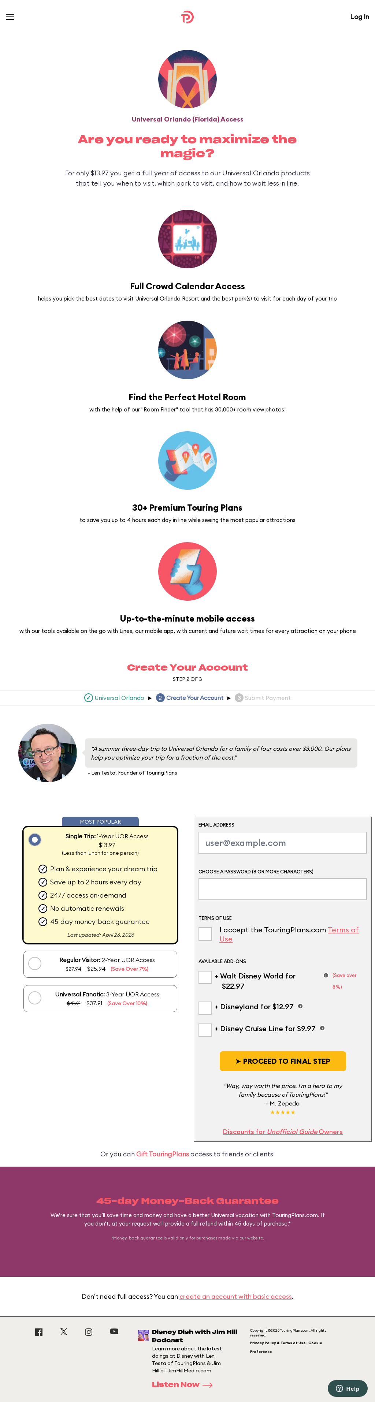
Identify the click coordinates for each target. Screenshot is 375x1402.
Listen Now (184, 1385)
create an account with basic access (235, 1296)
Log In (359, 16)
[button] (283, 1061)
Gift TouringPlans (162, 1154)
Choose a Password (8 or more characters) (255, 872)
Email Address (216, 825)
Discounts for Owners (283, 1131)
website (255, 1238)
